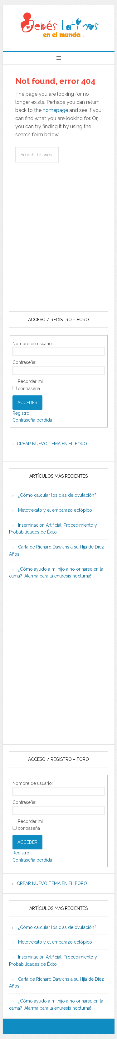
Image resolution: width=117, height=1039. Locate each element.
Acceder (27, 402)
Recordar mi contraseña (30, 385)
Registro (20, 413)
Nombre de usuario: (32, 343)
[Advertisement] (58, 239)
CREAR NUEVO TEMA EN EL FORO (52, 443)
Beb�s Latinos (59, 26)
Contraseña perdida (32, 420)
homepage (55, 110)
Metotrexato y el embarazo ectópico (55, 510)
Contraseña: (24, 362)
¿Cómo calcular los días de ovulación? (57, 495)
